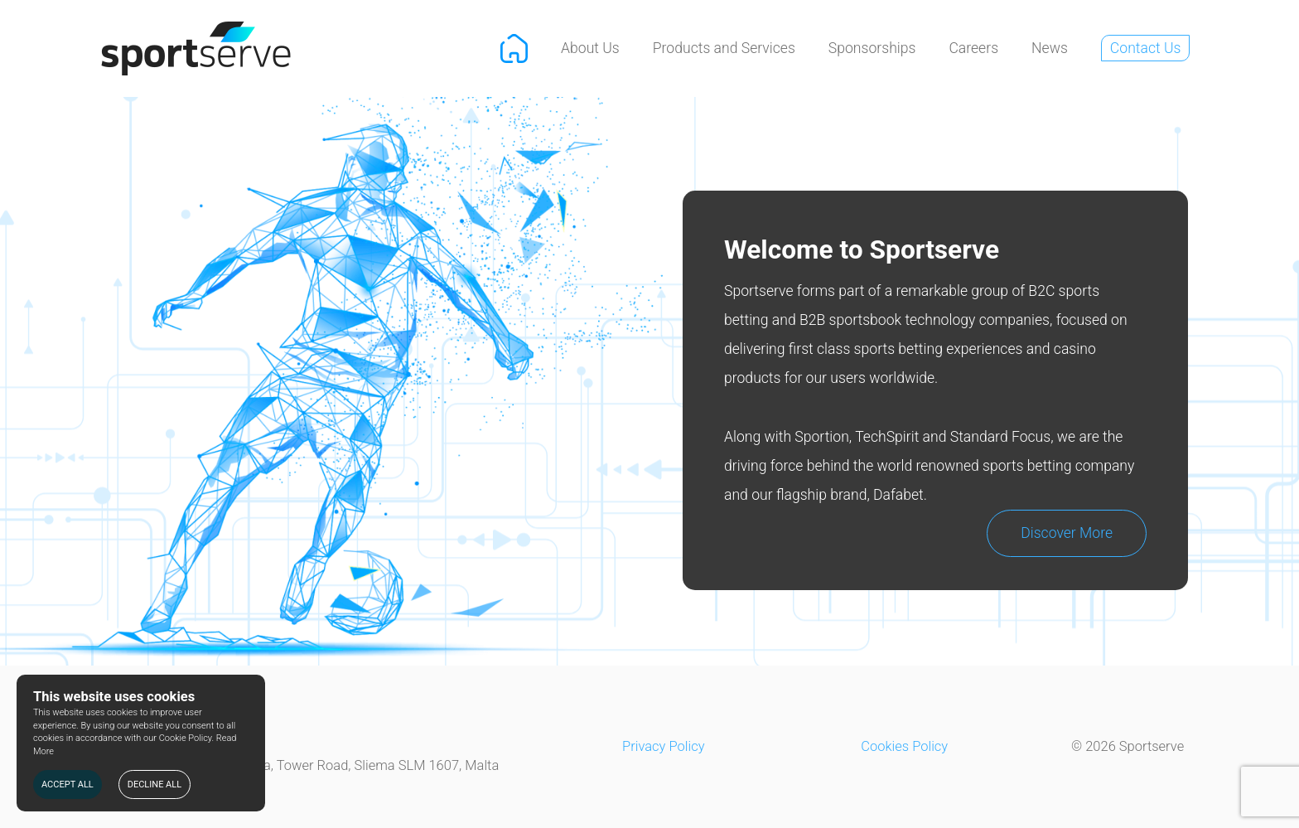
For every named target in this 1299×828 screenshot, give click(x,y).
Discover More (1067, 533)
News (1049, 48)
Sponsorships (872, 48)
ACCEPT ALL (67, 784)
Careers (973, 48)
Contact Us (1145, 48)
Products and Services (724, 48)
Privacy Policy (663, 746)
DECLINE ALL (154, 784)
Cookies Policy (904, 746)
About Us (590, 48)
